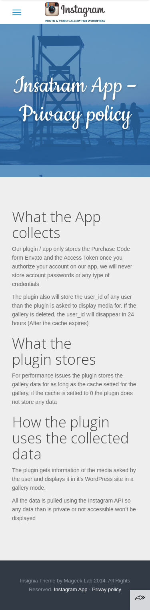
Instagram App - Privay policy (87, 589)
